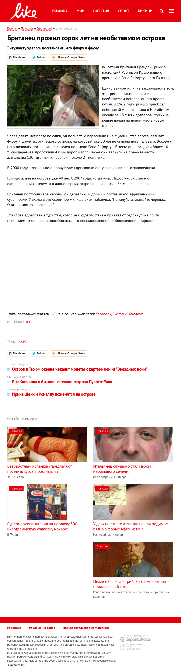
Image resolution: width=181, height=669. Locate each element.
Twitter (118, 313)
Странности (44, 28)
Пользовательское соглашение (86, 628)
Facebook (103, 313)
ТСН (28, 322)
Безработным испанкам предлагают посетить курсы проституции (39, 468)
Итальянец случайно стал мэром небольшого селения (122, 468)
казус (23, 342)
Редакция (14, 628)
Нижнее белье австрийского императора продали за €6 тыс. (129, 584)
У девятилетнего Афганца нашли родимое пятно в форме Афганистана (130, 526)
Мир (80, 10)
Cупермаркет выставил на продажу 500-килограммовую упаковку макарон (43, 526)
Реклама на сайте (42, 628)
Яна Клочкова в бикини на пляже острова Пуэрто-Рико (59, 381)
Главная (12, 28)
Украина (60, 10)
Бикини (145, 10)
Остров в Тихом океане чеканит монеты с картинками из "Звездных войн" (77, 369)
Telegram (135, 313)
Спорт (123, 10)
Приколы (27, 28)
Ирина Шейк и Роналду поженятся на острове (51, 394)
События (101, 10)
